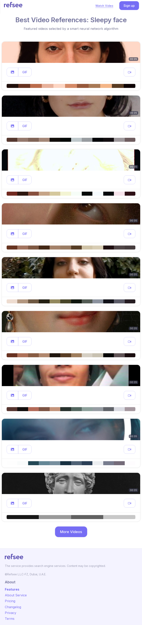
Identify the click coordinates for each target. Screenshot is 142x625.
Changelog (13, 607)
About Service (16, 595)
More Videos (71, 532)
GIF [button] (24, 72)
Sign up (129, 6)
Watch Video (104, 5)
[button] (12, 72)
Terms (9, 619)
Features (12, 589)
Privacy (10, 613)
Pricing (10, 601)
